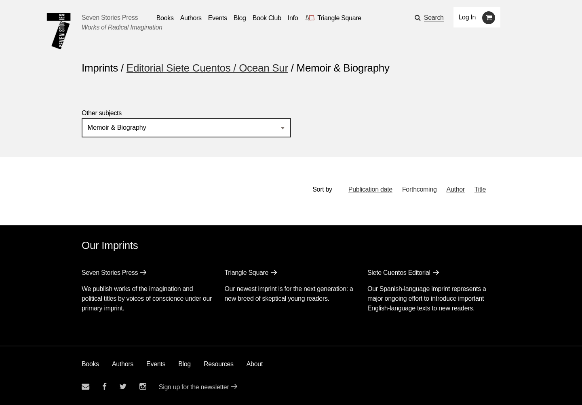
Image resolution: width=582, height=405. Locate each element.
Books (90, 364)
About (255, 364)
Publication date (370, 189)
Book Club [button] (267, 18)
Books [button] (165, 18)
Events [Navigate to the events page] (217, 18)
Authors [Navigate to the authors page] (191, 18)
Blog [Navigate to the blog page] (240, 18)
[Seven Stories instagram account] (142, 386)
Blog (184, 364)
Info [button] (293, 18)
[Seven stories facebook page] (104, 386)
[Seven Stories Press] (58, 31)
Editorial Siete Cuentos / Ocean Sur (207, 68)
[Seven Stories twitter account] (123, 386)
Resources (219, 364)
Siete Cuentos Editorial (398, 272)
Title (480, 189)
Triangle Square (246, 272)
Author (456, 189)
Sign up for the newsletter (194, 387)
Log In (467, 17)
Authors (122, 364)
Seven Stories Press (110, 17)
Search (434, 17)
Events (155, 364)
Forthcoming (419, 189)
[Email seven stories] (85, 386)
